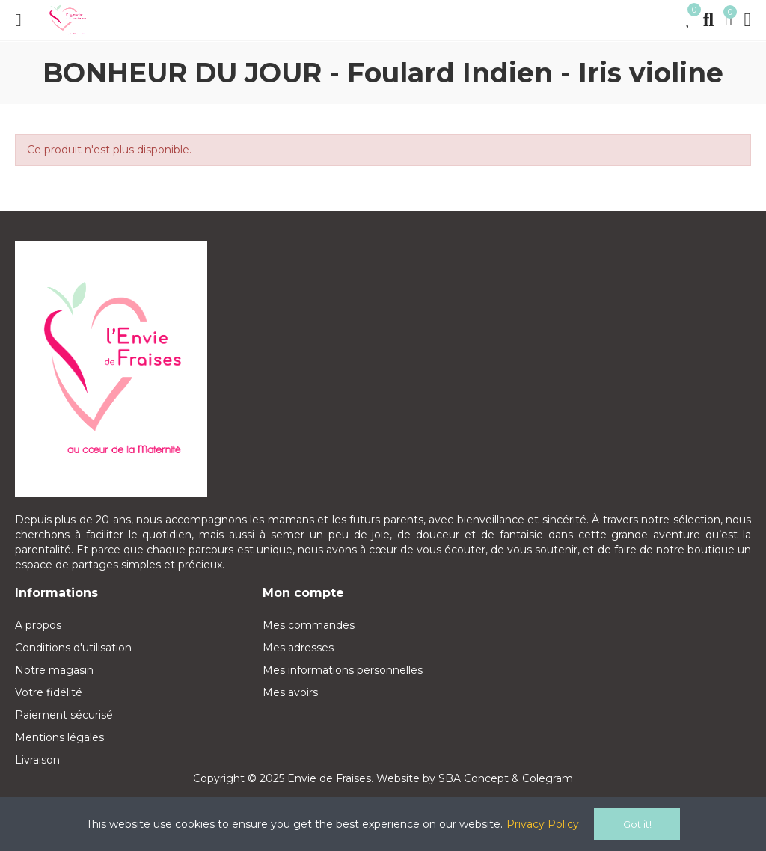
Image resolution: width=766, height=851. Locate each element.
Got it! (637, 824)
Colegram (547, 778)
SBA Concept (473, 778)
